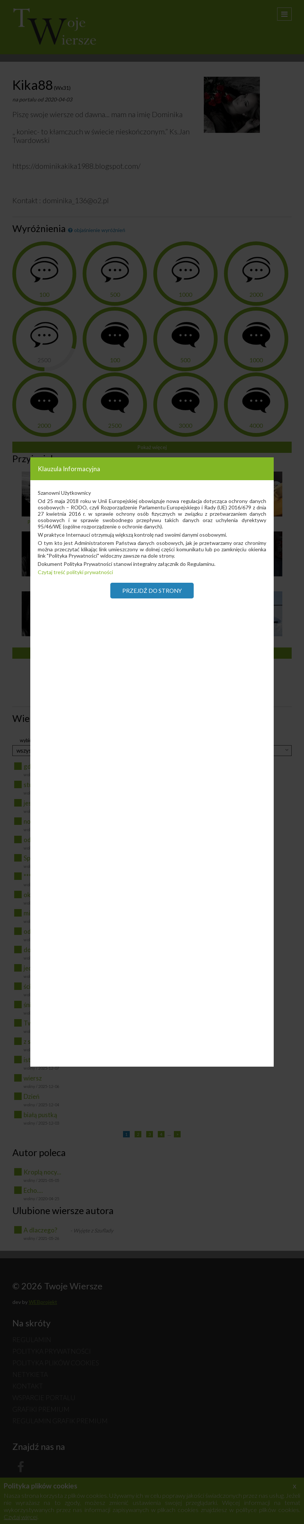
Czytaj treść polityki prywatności (75, 572)
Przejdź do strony (152, 590)
